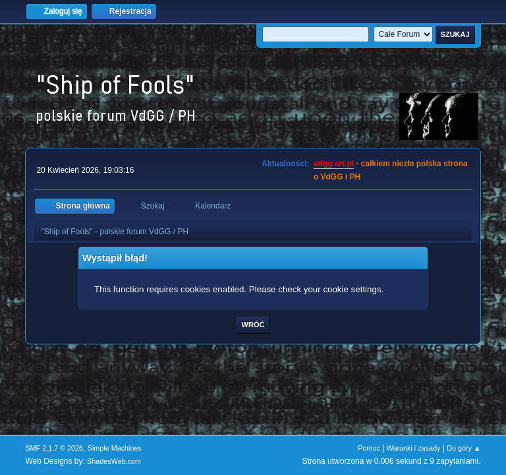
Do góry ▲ (463, 448)
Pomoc (369, 448)
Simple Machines (115, 448)
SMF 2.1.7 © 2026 (54, 448)
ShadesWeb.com (114, 461)
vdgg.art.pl (334, 163)
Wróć (253, 325)
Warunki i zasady (414, 448)
